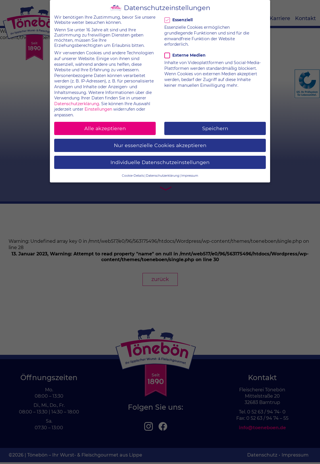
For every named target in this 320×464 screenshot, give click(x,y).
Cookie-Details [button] (133, 171)
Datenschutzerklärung (76, 99)
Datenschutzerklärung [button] (162, 171)
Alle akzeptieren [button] (105, 124)
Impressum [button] (189, 171)
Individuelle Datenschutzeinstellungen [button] (160, 158)
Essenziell (179, 15)
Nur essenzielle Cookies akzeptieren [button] (160, 141)
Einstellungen (98, 104)
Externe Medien (185, 50)
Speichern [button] (215, 124)
